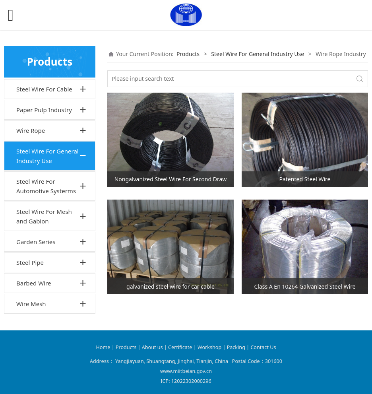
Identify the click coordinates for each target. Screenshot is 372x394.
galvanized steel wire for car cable (170, 286)
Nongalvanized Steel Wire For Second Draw (170, 179)
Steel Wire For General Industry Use (47, 156)
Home (103, 347)
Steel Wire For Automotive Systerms (46, 186)
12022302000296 (191, 381)
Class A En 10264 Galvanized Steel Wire (304, 286)
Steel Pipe (30, 262)
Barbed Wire (33, 283)
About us (153, 347)
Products (188, 54)
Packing (236, 347)
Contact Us (263, 347)
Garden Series (36, 242)
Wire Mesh (31, 304)
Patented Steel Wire (305, 179)
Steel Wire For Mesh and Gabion (44, 216)
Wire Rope (30, 130)
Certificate (180, 347)
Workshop (209, 347)
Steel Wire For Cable (44, 89)
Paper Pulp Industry (44, 110)
